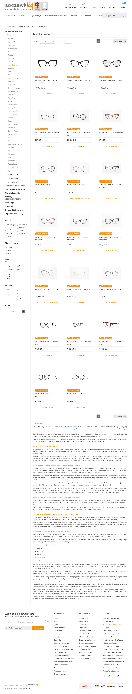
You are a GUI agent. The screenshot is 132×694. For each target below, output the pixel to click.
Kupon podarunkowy (14, 214)
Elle (9, 157)
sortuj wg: (36, 41)
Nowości (9, 206)
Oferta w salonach (89, 16)
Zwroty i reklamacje (86, 643)
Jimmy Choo (13, 147)
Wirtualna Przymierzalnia (16, 186)
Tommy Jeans (13, 114)
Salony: (107, 628)
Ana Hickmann (13, 65)
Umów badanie (59, 628)
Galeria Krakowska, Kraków (112, 659)
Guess (10, 52)
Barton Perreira (13, 131)
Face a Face (12, 164)
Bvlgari (10, 62)
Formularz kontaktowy (111, 618)
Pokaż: (61, 41)
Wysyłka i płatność (86, 637)
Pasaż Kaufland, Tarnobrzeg (113, 662)
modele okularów (55, 509)
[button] (23, 311)
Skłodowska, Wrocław (110, 643)
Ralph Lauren (13, 124)
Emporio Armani (14, 88)
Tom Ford (11, 98)
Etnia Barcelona (14, 134)
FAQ (80, 662)
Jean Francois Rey (15, 144)
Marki (9, 35)
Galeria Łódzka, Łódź (110, 665)
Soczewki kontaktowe (14, 16)
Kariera (56, 625)
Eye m (10, 38)
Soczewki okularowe (14, 210)
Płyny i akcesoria (12, 193)
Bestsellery (58, 640)
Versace (11, 81)
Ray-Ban (11, 45)
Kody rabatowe (85, 649)
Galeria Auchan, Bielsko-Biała (113, 655)
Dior (9, 71)
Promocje (74, 16)
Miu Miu (11, 58)
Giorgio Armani (13, 91)
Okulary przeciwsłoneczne (56, 16)
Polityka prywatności (87, 631)
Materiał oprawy (13, 174)
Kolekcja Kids (13, 167)
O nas (56, 618)
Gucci (10, 141)
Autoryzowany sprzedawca (64, 659)
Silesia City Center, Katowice (113, 649)
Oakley (11, 101)
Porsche (11, 95)
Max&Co (11, 151)
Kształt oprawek (13, 178)
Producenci (58, 631)
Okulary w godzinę (60, 674)
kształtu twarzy (55, 589)
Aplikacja (57, 668)
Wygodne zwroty (85, 652)
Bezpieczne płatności (87, 640)
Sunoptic (11, 161)
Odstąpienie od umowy (88, 646)
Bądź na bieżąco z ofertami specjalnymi (22, 615)
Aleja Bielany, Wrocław (111, 631)
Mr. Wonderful (13, 78)
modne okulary (38, 441)
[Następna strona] (120, 41)
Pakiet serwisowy (60, 671)
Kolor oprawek (12, 182)
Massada (11, 154)
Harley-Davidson (14, 108)
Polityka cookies (85, 634)
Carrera (11, 68)
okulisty (72, 429)
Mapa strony (84, 659)
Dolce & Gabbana (14, 85)
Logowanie (83, 625)
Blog (55, 621)
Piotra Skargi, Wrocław (111, 646)
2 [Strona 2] (102, 41)
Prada (10, 55)
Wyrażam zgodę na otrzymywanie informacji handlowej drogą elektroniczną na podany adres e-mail (28, 621)
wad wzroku (73, 427)
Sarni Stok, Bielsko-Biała (112, 652)
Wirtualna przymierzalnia (63, 662)
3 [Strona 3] (106, 41)
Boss (10, 121)
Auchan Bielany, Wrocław (112, 634)
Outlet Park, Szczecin (111, 671)
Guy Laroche (13, 75)
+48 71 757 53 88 (111, 621)
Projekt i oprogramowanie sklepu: (17, 688)
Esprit (10, 118)
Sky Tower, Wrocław (110, 637)
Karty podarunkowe (61, 655)
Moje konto (83, 618)
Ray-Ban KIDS (13, 48)
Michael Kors (13, 104)
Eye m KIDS (12, 42)
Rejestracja (83, 621)
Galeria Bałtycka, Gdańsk (112, 668)
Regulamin (83, 628)
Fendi (10, 137)
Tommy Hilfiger (13, 111)
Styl (8, 171)
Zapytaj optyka (85, 655)
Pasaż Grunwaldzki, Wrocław (113, 640)
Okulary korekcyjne (34, 16)
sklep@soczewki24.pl (113, 624)
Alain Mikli (11, 128)
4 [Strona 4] (110, 41)
